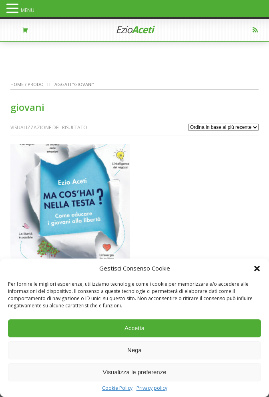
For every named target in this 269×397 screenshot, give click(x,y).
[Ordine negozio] (223, 127)
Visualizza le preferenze (135, 372)
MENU (27, 10)
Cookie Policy (117, 388)
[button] (257, 269)
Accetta (134, 328)
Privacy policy (152, 388)
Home (17, 84)
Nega (134, 350)
